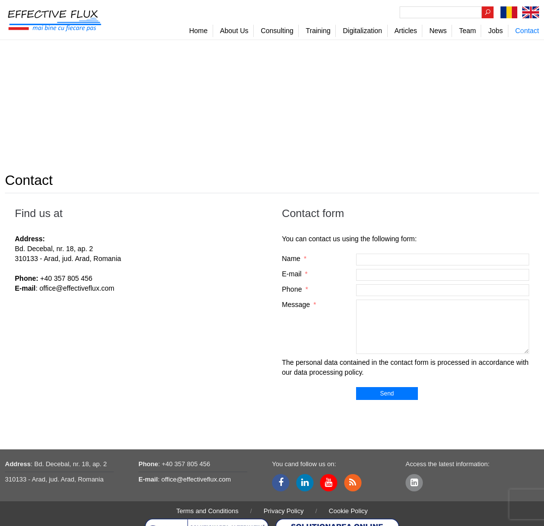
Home (198, 31)
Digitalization (362, 31)
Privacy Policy (284, 511)
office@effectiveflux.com (77, 288)
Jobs (495, 31)
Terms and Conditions (207, 511)
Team (467, 31)
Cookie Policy (348, 511)
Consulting (277, 31)
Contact (527, 31)
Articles (405, 31)
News (438, 31)
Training (318, 31)
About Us (234, 31)
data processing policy (328, 372)
